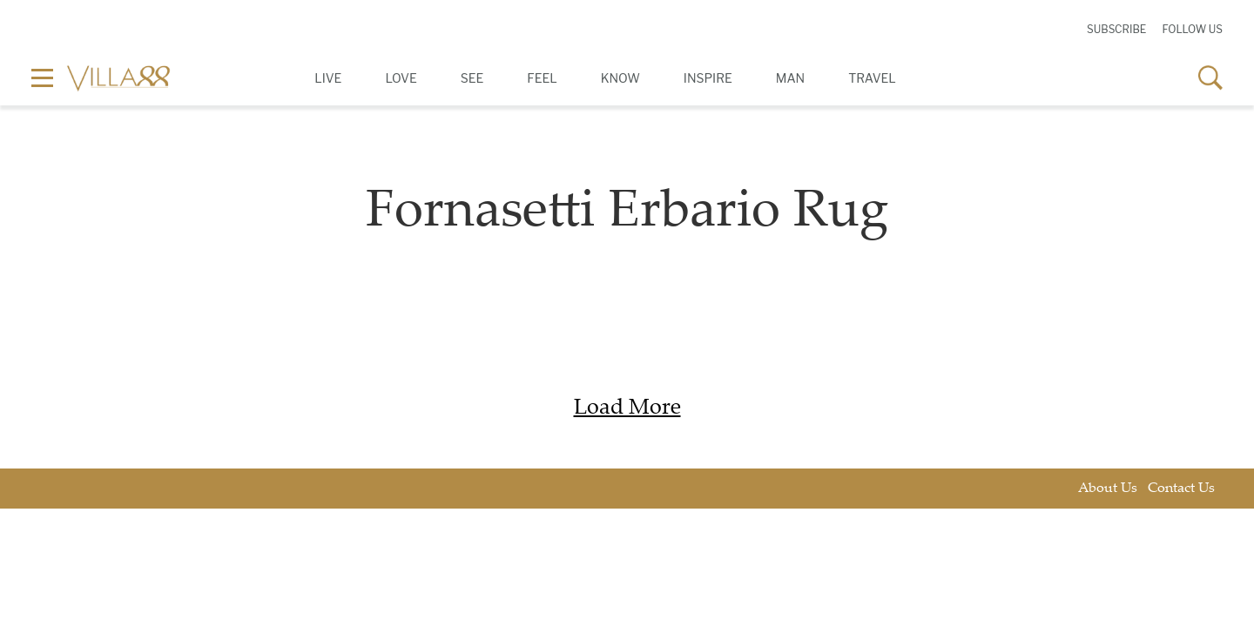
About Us (1107, 489)
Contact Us (1181, 489)
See (472, 78)
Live (327, 78)
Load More (627, 409)
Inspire (708, 78)
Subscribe (1116, 29)
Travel (872, 78)
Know (620, 78)
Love (400, 78)
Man (790, 78)
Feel (541, 78)
